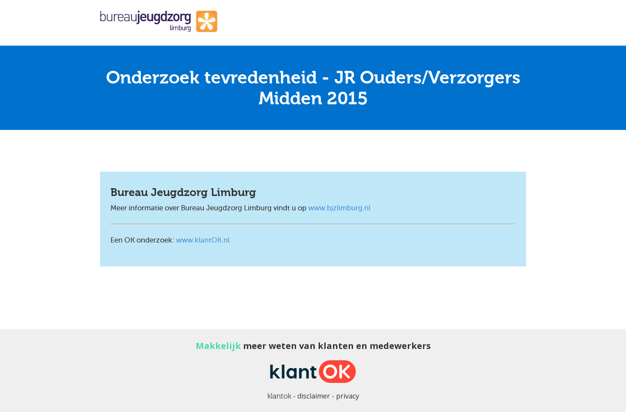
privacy (347, 396)
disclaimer (313, 396)
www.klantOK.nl (203, 240)
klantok (279, 396)
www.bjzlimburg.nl (339, 208)
